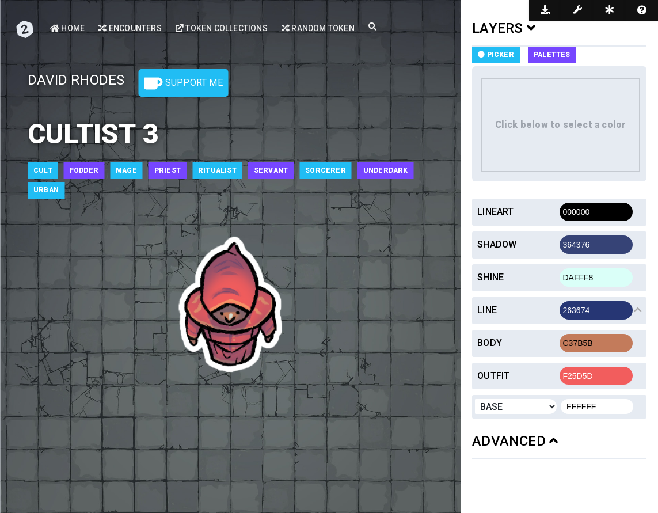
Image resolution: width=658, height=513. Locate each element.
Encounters (129, 28)
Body (489, 342)
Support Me (183, 83)
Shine (490, 277)
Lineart (495, 211)
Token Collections (222, 28)
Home (67, 28)
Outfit (493, 375)
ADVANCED (515, 441)
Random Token (318, 28)
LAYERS (503, 28)
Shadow (496, 244)
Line (487, 310)
